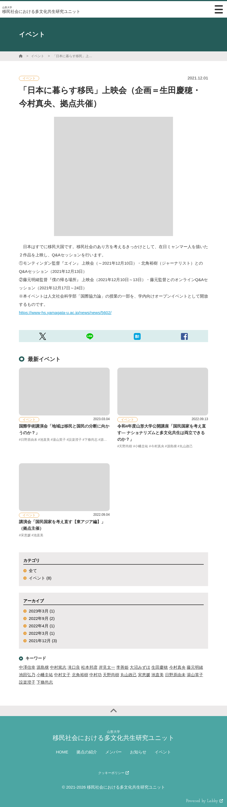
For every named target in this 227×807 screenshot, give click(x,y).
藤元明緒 (195, 667)
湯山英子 (195, 674)
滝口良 (74, 667)
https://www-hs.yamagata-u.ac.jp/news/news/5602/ (65, 312)
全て (33, 570)
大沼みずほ (140, 667)
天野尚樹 (111, 674)
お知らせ (138, 752)
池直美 (157, 674)
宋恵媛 (144, 674)
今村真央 (177, 667)
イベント (37, 56)
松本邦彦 (89, 667)
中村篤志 (58, 667)
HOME (62, 752)
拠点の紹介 (86, 752)
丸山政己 (128, 674)
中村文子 (62, 674)
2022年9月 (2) (42, 618)
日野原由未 (175, 674)
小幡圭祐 (44, 674)
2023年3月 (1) (42, 611)
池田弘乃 (27, 674)
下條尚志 (44, 682)
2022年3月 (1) (42, 633)
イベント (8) (40, 578)
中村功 (95, 674)
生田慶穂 (159, 667)
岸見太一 (107, 667)
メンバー (113, 752)
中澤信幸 (27, 667)
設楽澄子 (27, 682)
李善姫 (122, 667)
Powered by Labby (204, 801)
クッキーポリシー (113, 773)
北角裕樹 (80, 674)
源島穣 (42, 667)
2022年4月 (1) (42, 625)
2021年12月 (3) (43, 640)
